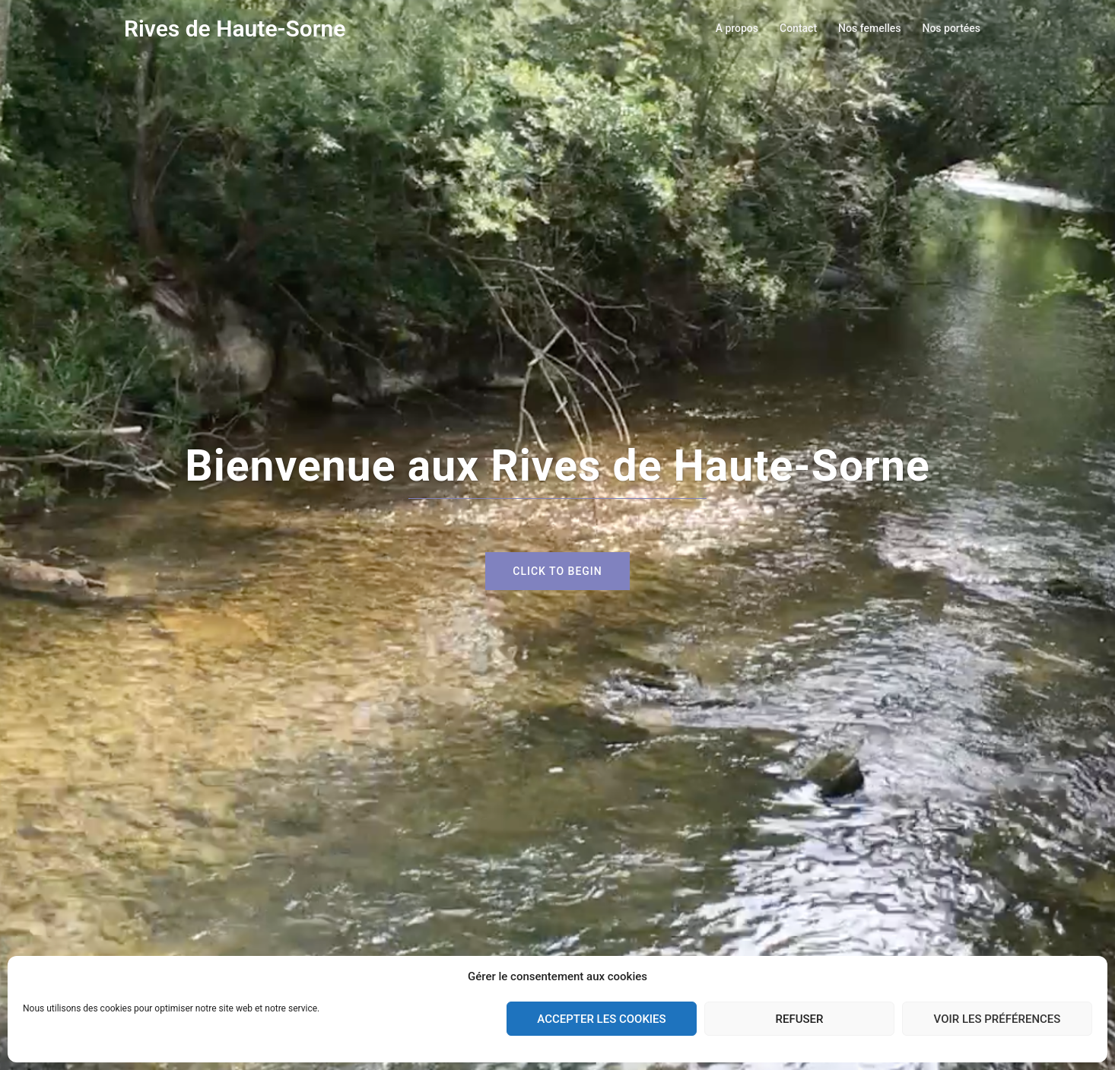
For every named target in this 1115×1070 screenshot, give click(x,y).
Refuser (800, 1019)
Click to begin (557, 571)
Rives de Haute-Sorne (235, 28)
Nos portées (951, 28)
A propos (737, 28)
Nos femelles (869, 28)
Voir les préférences (997, 1019)
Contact (798, 28)
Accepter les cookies (601, 1019)
